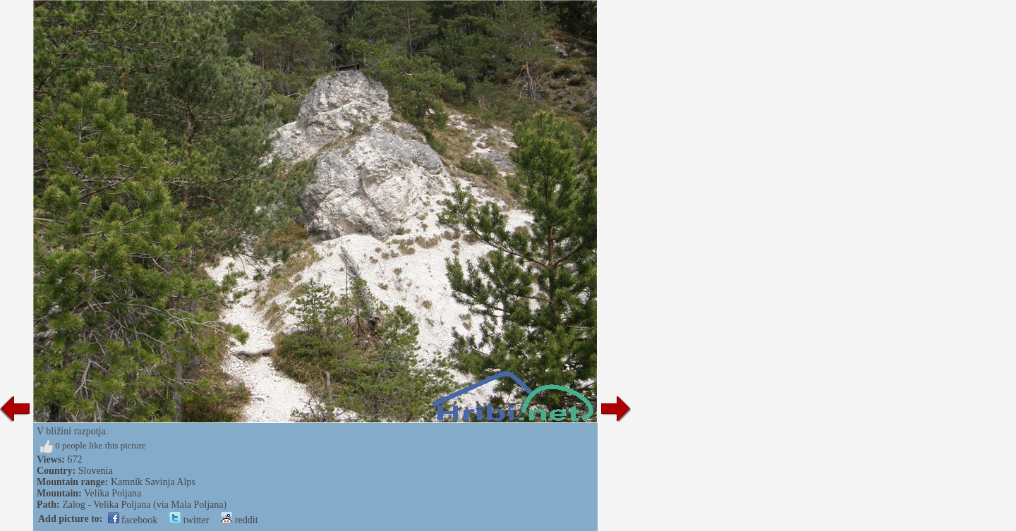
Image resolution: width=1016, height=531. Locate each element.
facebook (133, 520)
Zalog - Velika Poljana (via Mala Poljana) (144, 504)
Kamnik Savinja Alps (153, 482)
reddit (239, 520)
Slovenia (95, 470)
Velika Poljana (112, 493)
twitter (189, 520)
